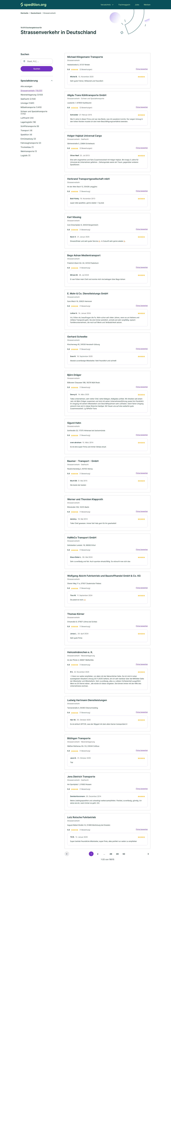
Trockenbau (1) (27, 147)
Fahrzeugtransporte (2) (31, 143)
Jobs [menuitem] (137, 4)
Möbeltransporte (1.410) (31, 107)
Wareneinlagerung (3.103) (32, 95)
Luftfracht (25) (27, 118)
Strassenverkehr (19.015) (31, 91)
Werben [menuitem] (147, 4)
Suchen (36, 69)
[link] (107, 71)
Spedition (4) (26, 135)
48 (111, 858)
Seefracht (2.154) (28, 99)
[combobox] (37, 61)
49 (117, 858)
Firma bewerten (142, 69)
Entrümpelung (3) (28, 139)
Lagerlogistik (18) (28, 122)
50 (124, 858)
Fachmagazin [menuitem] (124, 4)
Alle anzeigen (26, 86)
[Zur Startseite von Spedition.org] (33, 4)
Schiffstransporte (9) (30, 126)
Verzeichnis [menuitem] (106, 4)
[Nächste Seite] (148, 858)
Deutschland (36, 13)
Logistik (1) (25, 156)
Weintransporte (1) (29, 151)
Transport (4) (26, 130)
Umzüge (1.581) (27, 103)
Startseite (24, 13)
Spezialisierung (29, 81)
